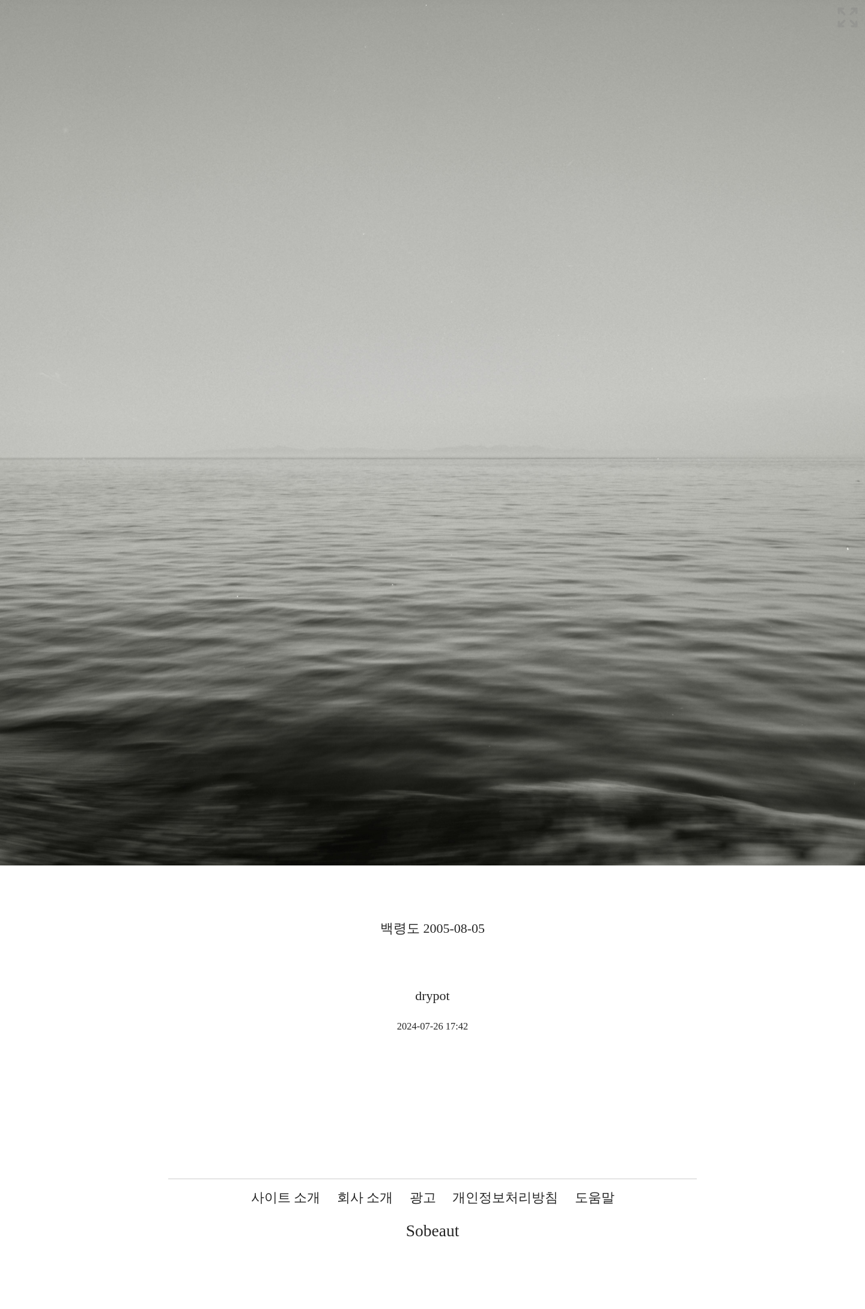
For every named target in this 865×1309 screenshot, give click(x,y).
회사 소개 (365, 1197)
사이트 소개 (286, 1197)
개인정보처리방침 (505, 1197)
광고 (423, 1197)
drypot (432, 995)
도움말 (595, 1197)
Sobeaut (433, 1230)
